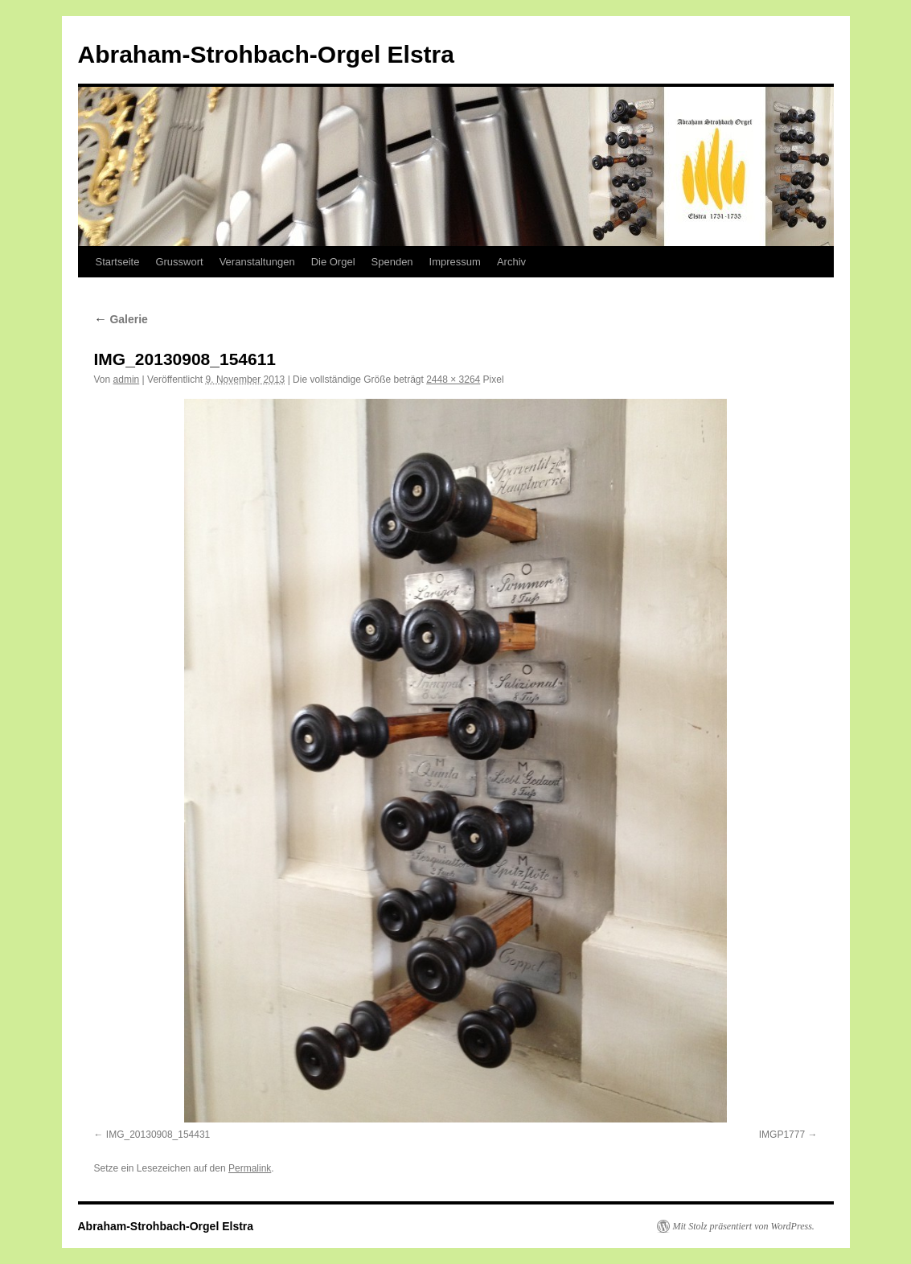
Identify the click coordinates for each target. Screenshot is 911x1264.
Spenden (392, 262)
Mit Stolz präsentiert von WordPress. (744, 1226)
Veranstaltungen (257, 262)
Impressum (455, 262)
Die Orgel (333, 262)
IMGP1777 (782, 1134)
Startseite (118, 262)
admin (126, 379)
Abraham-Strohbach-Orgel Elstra (266, 54)
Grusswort (179, 262)
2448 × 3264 (453, 379)
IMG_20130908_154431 (158, 1134)
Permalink (249, 1168)
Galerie (121, 319)
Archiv (511, 262)
